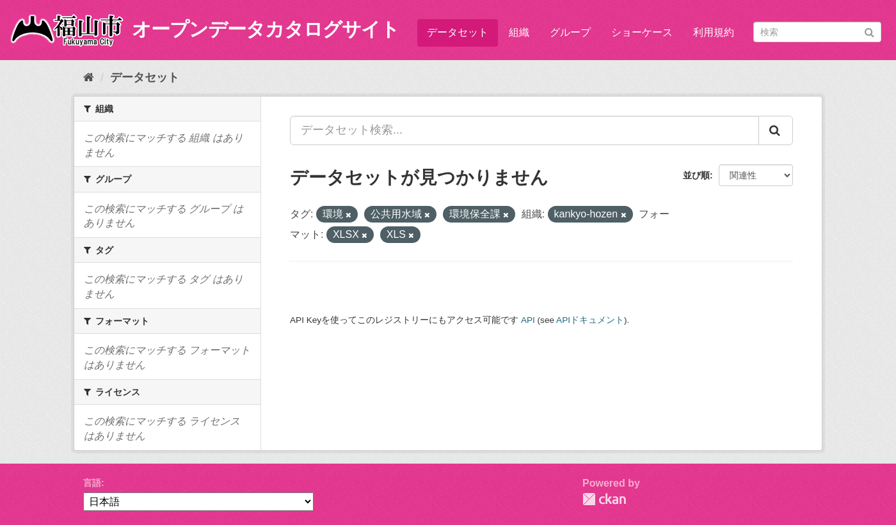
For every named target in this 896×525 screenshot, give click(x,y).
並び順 (696, 175)
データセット (457, 32)
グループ (570, 32)
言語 (92, 483)
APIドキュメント (590, 320)
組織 (519, 32)
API (528, 320)
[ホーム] (88, 77)
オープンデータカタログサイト (265, 29)
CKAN (604, 499)
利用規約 (713, 32)
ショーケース (642, 32)
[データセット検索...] (524, 130)
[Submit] (869, 31)
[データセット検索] (817, 32)
